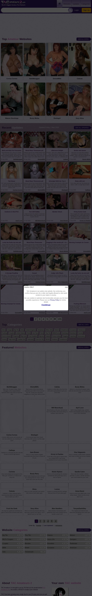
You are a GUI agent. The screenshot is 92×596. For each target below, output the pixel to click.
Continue (46, 305)
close (66, 287)
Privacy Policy (54, 300)
